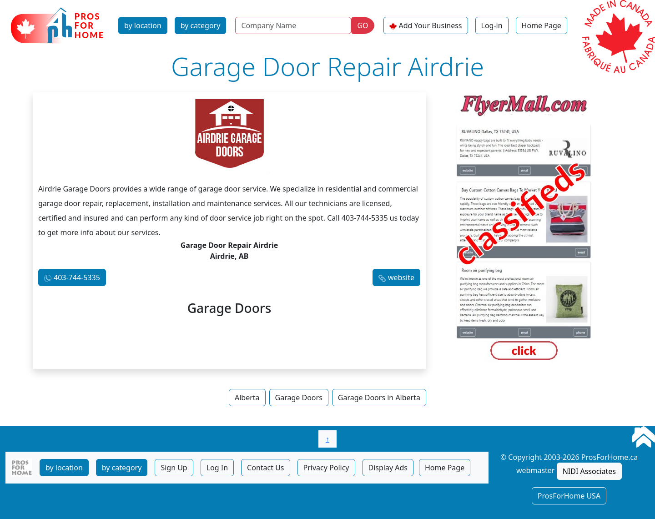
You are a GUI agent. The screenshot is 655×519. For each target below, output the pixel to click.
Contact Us (265, 468)
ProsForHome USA (569, 496)
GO (362, 25)
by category (201, 25)
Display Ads (388, 468)
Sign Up (174, 468)
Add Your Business (430, 25)
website (401, 277)
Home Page (541, 25)
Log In (217, 468)
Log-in (492, 25)
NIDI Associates (589, 471)
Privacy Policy (326, 468)
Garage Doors (298, 398)
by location (142, 25)
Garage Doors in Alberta (379, 398)
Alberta (247, 398)
